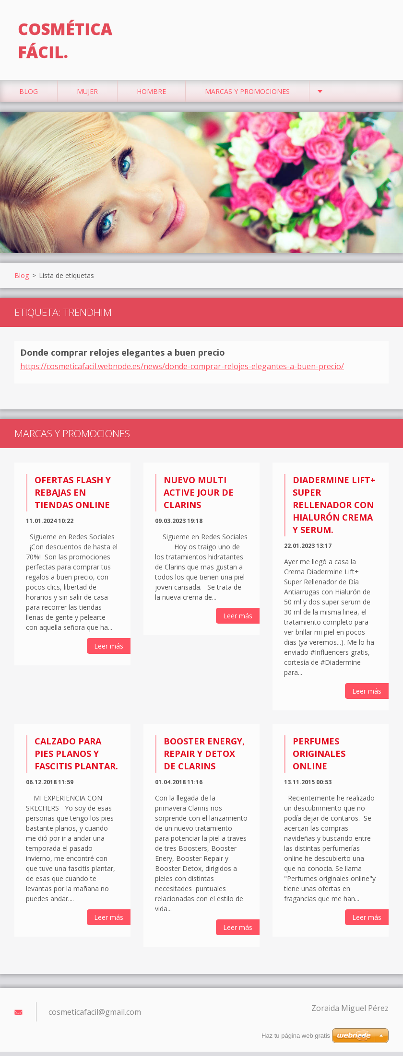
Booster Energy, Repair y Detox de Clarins (204, 757)
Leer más (108, 650)
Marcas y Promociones (247, 95)
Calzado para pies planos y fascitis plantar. (76, 757)
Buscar (378, 27)
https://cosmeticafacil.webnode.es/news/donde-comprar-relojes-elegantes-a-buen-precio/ (182, 370)
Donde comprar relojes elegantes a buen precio (122, 356)
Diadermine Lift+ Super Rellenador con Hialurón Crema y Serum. (334, 509)
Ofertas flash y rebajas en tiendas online (73, 496)
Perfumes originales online (319, 757)
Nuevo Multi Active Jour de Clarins (199, 496)
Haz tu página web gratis (295, 1035)
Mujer (87, 95)
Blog (28, 95)
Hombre (151, 95)
